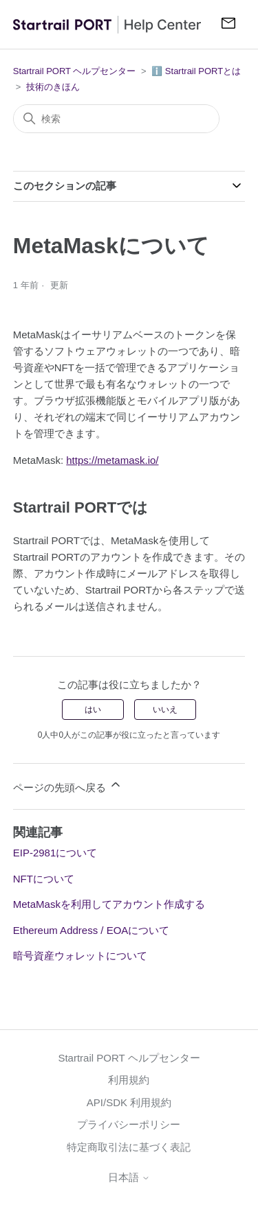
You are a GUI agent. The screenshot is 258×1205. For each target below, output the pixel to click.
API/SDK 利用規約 (129, 1102)
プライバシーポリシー (128, 1124)
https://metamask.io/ (112, 460)
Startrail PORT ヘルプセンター (74, 71)
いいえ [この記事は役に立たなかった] (165, 709)
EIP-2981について (55, 852)
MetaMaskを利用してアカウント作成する (109, 904)
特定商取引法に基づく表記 (129, 1147)
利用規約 (128, 1080)
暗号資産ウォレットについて (80, 955)
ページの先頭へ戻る (67, 785)
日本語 (129, 1177)
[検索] (116, 118)
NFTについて (43, 879)
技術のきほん (53, 87)
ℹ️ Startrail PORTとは (196, 71)
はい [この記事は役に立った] (93, 709)
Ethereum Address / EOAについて (91, 930)
